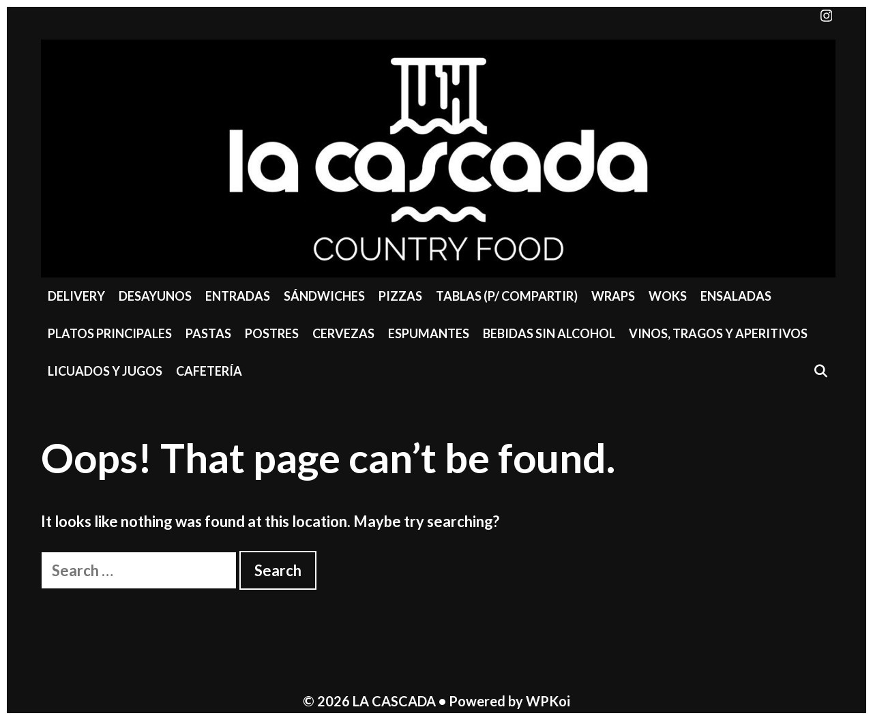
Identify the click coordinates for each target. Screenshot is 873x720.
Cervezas (343, 333)
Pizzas (400, 295)
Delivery (76, 295)
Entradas (237, 295)
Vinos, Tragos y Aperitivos (718, 333)
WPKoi (548, 701)
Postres (272, 333)
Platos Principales (110, 333)
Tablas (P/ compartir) (507, 295)
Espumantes (428, 333)
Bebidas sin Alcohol (549, 333)
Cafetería (209, 370)
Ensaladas (735, 295)
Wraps (613, 295)
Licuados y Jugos (105, 370)
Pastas (208, 333)
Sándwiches (324, 295)
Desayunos (155, 295)
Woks (668, 295)
